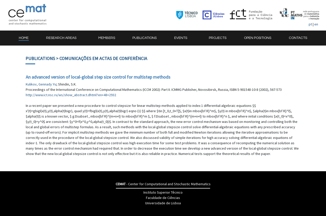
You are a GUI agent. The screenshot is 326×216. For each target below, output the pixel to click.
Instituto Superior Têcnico (163, 192)
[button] (63, 38)
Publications (40, 58)
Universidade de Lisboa (163, 203)
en (316, 24)
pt (310, 24)
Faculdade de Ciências (163, 197)
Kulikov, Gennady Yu (41, 84)
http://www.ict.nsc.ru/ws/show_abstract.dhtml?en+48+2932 (71, 95)
